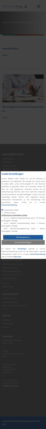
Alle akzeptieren (23, 237)
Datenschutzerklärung (9, 205)
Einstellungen (22, 249)
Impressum (17, 257)
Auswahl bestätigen (23, 242)
